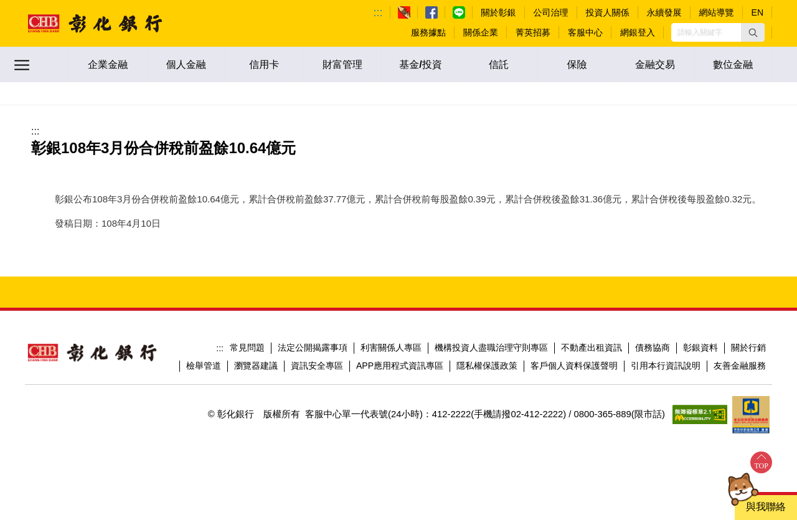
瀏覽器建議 (256, 366)
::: (378, 12)
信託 (499, 64)
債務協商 (652, 347)
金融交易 (655, 64)
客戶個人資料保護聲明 (574, 366)
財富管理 (342, 64)
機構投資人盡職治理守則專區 (491, 347)
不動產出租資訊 (591, 347)
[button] (753, 32)
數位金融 (733, 64)
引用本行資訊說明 (665, 366)
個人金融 (186, 64)
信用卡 (264, 64)
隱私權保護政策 (486, 366)
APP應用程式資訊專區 (399, 366)
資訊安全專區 (317, 366)
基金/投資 (420, 64)
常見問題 (247, 347)
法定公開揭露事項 (312, 347)
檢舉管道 (203, 366)
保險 (577, 64)
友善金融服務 (740, 366)
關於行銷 (748, 347)
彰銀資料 (700, 347)
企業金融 (108, 64)
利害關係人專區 (391, 347)
